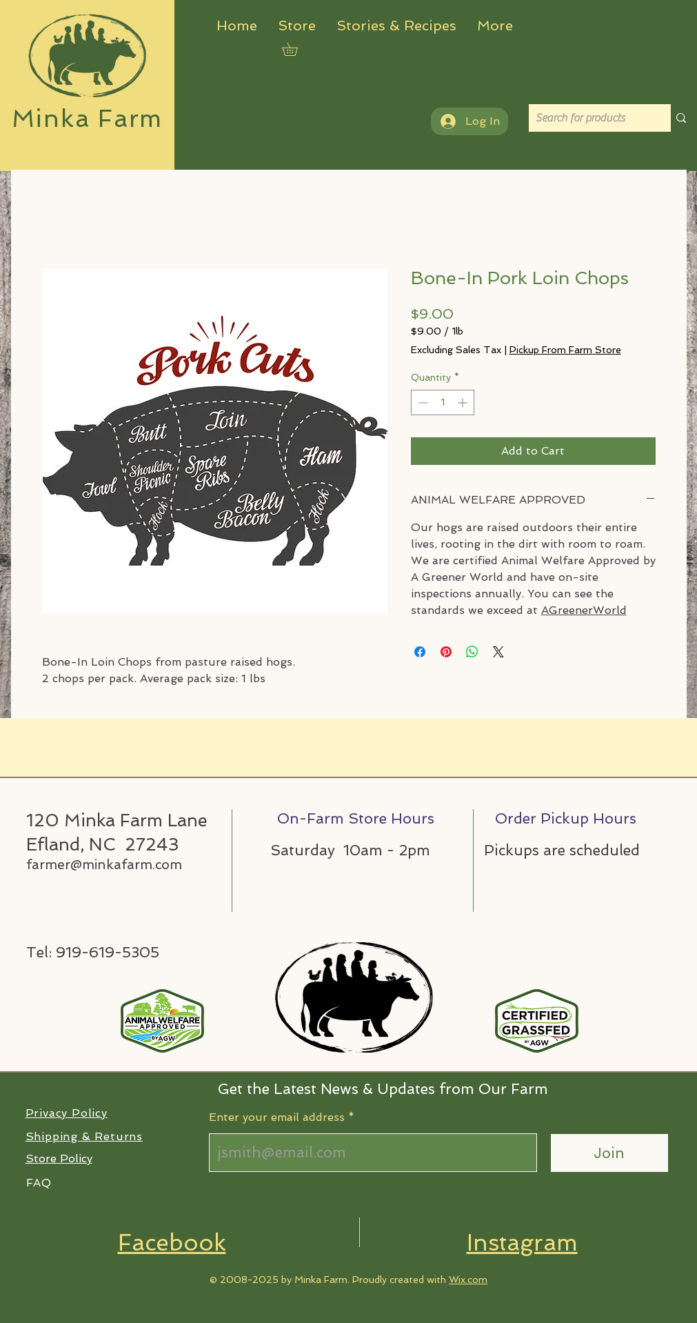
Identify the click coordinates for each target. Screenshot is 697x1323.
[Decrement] (421, 402)
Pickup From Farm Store (565, 349)
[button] (296, 49)
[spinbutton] (442, 402)
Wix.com (468, 1279)
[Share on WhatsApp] (472, 652)
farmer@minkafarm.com (104, 865)
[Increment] (463, 402)
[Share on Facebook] (420, 652)
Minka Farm (87, 118)
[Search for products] (589, 118)
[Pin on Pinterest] (446, 652)
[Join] (609, 1153)
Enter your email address (277, 1117)
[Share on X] (498, 652)
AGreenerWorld (584, 610)
